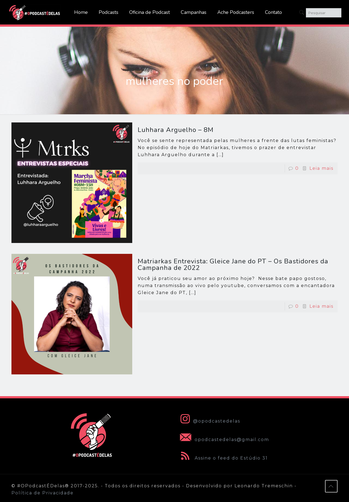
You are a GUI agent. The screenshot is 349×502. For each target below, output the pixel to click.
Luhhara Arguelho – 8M (175, 129)
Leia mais (321, 168)
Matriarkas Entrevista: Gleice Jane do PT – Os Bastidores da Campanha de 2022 (233, 264)
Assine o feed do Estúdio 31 (223, 458)
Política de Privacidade (42, 492)
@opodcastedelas (209, 421)
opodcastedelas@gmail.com (223, 439)
